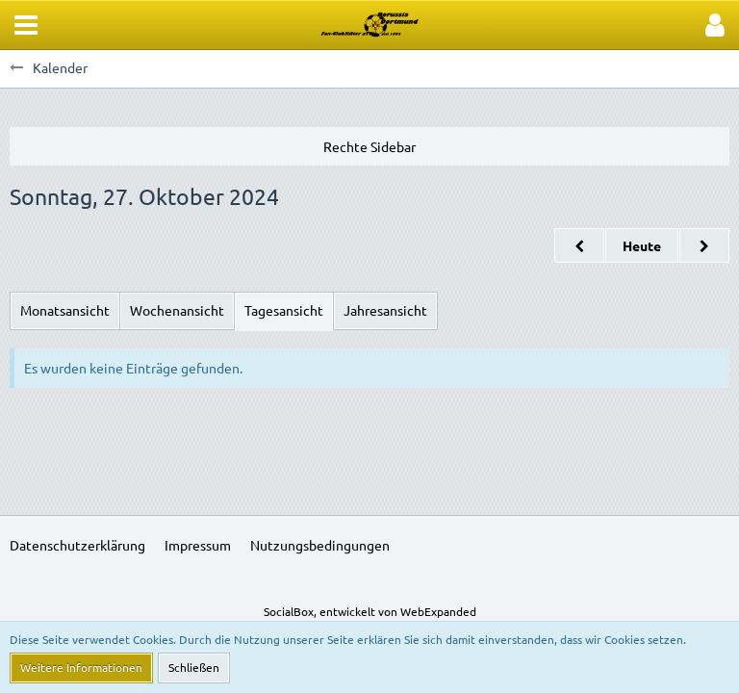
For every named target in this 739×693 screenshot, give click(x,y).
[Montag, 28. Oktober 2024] (704, 246)
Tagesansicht (283, 310)
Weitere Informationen (81, 667)
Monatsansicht (65, 310)
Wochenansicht (177, 310)
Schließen (193, 667)
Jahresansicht (385, 310)
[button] (26, 25)
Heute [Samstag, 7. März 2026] (642, 245)
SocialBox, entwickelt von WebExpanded (370, 611)
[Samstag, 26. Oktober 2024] (579, 246)
